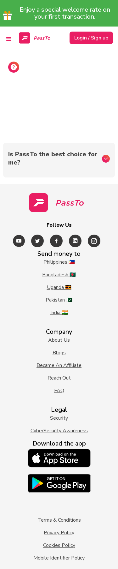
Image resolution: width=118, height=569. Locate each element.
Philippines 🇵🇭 (59, 262)
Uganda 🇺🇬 (59, 287)
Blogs (59, 352)
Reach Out (59, 377)
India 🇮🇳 (59, 312)
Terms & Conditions (59, 520)
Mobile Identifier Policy (59, 557)
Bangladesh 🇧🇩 (59, 274)
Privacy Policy (59, 532)
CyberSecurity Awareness (59, 430)
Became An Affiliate (59, 365)
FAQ (59, 390)
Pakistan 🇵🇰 (59, 299)
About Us (59, 340)
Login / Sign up (91, 37)
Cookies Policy (59, 545)
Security (59, 418)
